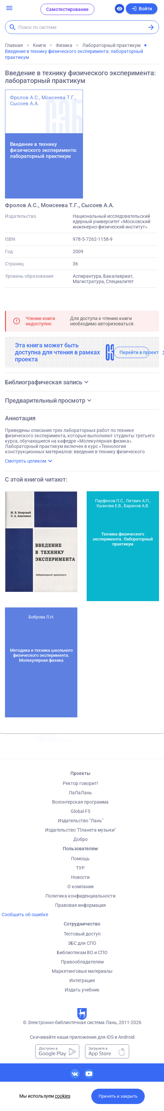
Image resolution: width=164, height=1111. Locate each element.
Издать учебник (82, 989)
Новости (80, 877)
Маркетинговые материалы (82, 971)
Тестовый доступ (82, 933)
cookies (62, 1096)
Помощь (80, 858)
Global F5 (80, 811)
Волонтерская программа (80, 802)
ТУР (80, 868)
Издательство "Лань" (80, 820)
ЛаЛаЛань (80, 792)
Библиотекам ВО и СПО (82, 952)
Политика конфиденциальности (80, 896)
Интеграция (82, 980)
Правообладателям (82, 961)
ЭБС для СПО (82, 943)
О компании (80, 886)
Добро (80, 839)
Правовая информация (80, 905)
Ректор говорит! (80, 783)
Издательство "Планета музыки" (80, 830)
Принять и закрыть (118, 1096)
